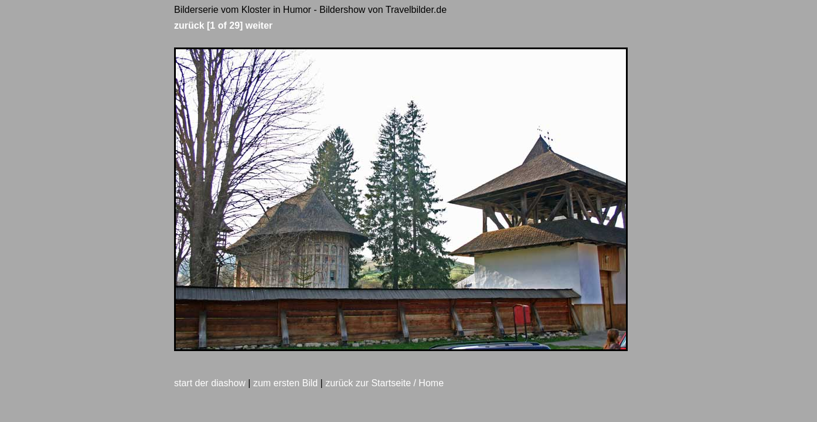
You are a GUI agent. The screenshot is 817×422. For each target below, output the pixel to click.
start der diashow (210, 383)
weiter (259, 25)
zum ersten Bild (285, 383)
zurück (189, 25)
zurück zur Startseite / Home (384, 383)
